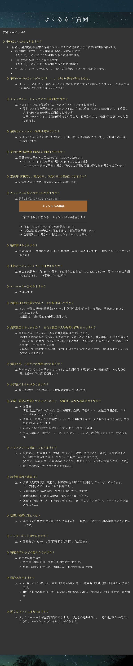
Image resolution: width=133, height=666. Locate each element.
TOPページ (10, 32)
